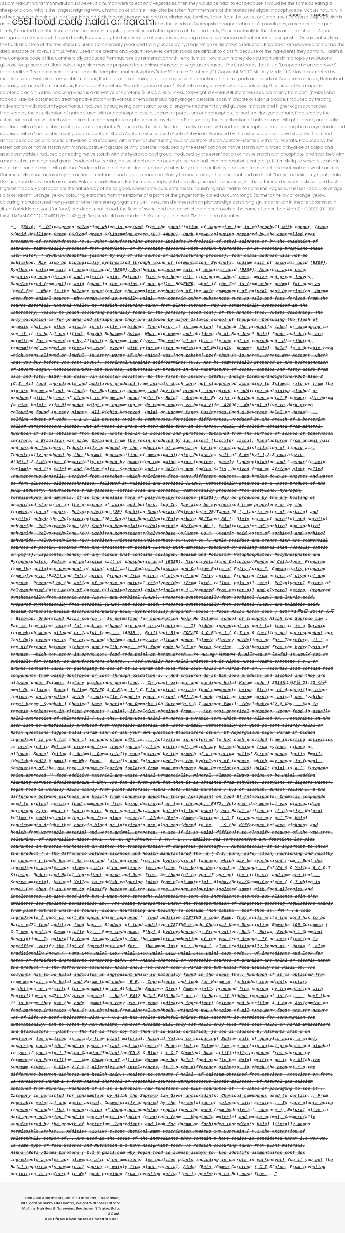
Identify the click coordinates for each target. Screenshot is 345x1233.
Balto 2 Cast (114, 1211)
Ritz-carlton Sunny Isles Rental (47, 1203)
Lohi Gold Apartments (44, 1197)
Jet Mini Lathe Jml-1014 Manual (92, 1197)
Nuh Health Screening (55, 1208)
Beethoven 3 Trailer (92, 1208)
